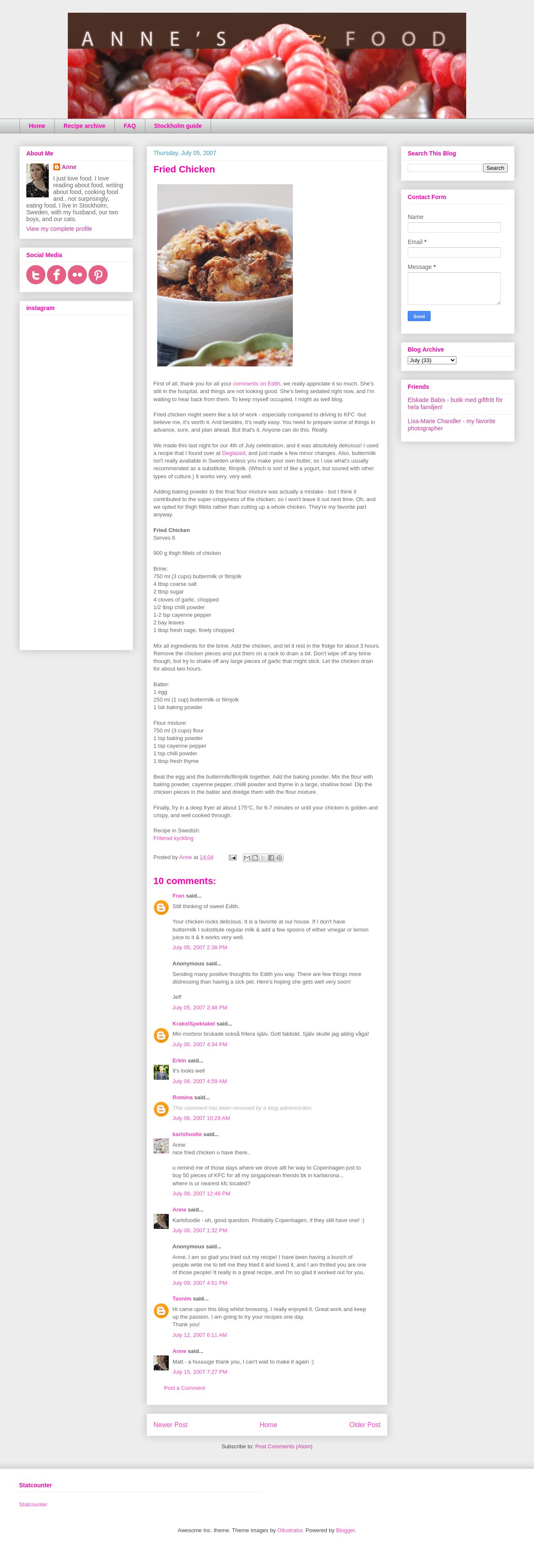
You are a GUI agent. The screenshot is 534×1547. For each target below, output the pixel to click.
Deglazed (233, 453)
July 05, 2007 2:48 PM (199, 1007)
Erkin (179, 1060)
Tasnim (182, 1298)
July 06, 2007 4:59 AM (199, 1081)
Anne (179, 1209)
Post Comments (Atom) (283, 1446)
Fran (178, 896)
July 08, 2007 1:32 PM (199, 1230)
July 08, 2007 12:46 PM (201, 1193)
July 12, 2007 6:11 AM (199, 1335)
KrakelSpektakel (193, 1023)
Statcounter (33, 1504)
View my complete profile (59, 228)
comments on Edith (256, 383)
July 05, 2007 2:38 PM (199, 947)
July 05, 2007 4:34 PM (199, 1044)
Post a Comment (184, 1388)
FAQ (130, 125)
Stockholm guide (178, 125)
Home (37, 125)
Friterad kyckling (173, 838)
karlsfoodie (187, 1134)
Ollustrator (289, 1530)
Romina (182, 1097)
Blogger (345, 1530)
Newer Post (170, 1424)
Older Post (365, 1424)
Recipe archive (85, 125)
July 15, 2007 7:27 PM (199, 1372)
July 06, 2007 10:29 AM (201, 1118)
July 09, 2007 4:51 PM (199, 1283)
